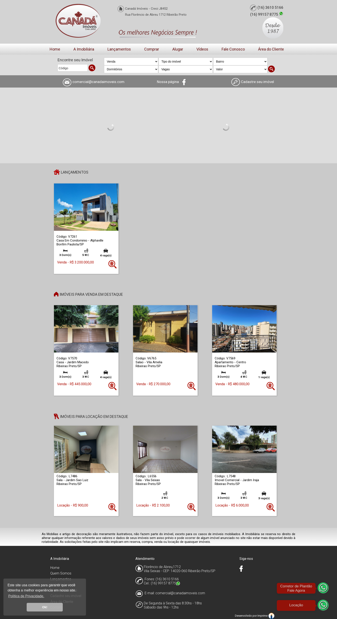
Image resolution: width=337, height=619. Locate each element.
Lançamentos (119, 49)
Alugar (177, 49)
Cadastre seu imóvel (65, 596)
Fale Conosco (233, 49)
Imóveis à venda (62, 585)
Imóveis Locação (63, 590)
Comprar (151, 49)
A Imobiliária (84, 49)
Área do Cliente (271, 49)
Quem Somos (60, 573)
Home (55, 49)
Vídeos (202, 49)
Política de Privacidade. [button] (26, 596)
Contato (56, 607)
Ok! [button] (44, 607)
